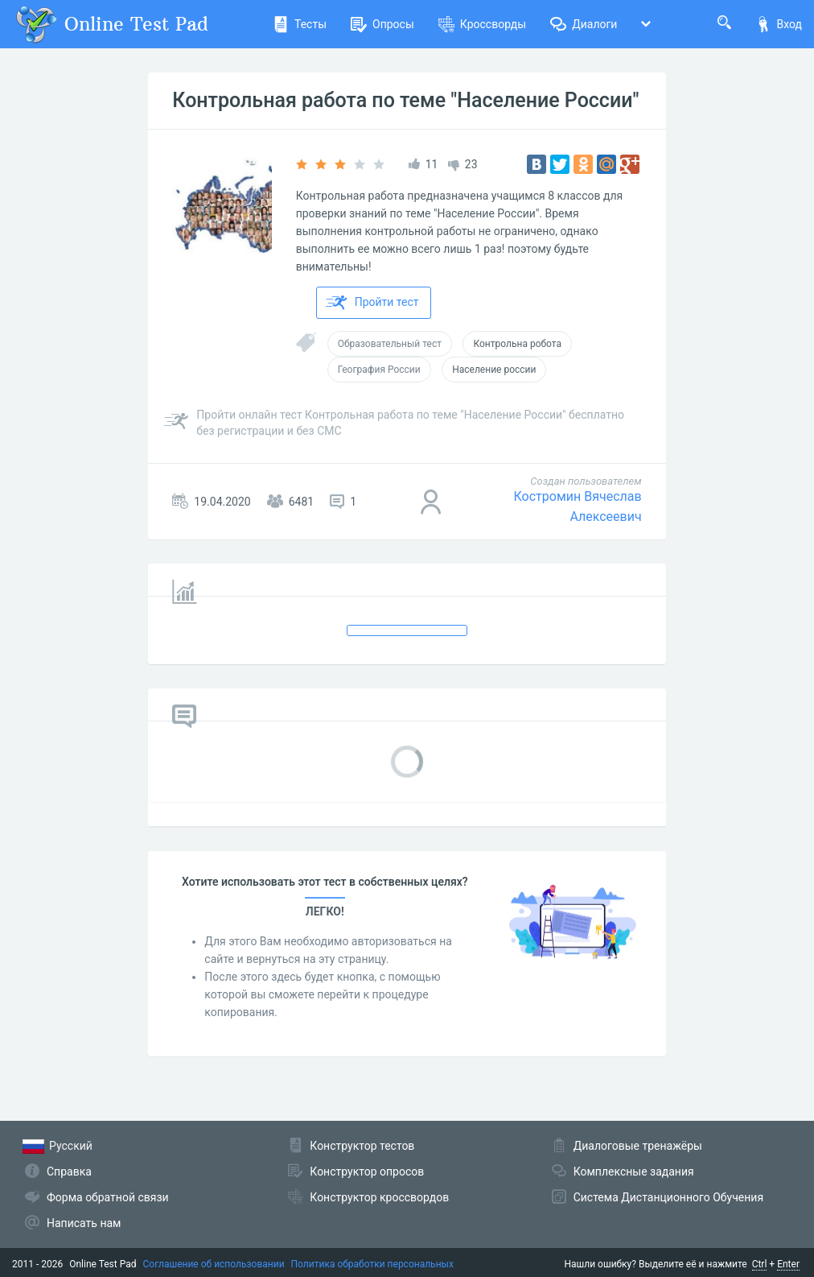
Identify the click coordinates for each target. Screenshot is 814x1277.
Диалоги (583, 24)
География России (379, 369)
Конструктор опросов (367, 1171)
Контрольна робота (517, 343)
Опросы (382, 24)
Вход (778, 24)
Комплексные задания (634, 1171)
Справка (69, 1171)
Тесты (300, 24)
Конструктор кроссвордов (379, 1197)
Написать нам (84, 1223)
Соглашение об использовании (214, 1264)
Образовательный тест (390, 343)
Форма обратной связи (108, 1197)
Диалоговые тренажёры (638, 1145)
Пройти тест (372, 302)
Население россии (494, 369)
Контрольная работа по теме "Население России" (405, 100)
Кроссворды (482, 24)
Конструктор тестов (362, 1145)
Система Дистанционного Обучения (668, 1197)
